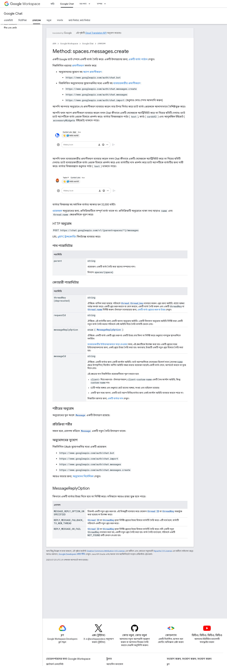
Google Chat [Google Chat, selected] (67, 3)
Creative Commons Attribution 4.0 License (106, 551)
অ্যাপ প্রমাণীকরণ (92, 71)
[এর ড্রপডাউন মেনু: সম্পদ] (106, 4)
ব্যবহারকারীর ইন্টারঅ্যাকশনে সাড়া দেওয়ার (107, 344)
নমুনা (49, 20)
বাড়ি (52, 3)
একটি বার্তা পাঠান (138, 59)
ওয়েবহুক (57, 210)
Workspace (25, 4)
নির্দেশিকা (22, 20)
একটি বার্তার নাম (115, 398)
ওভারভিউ (8, 20)
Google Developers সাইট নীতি (72, 554)
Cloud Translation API (96, 33)
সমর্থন (60, 20)
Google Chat (13, 14)
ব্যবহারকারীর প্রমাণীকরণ (126, 83)
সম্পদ (99, 3)
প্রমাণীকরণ (78, 65)
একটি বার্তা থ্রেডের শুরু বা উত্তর (151, 309)
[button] (20, 24)
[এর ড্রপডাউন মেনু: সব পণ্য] (90, 4)
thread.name (94, 309)
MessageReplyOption (109, 329)
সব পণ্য (83, 3)
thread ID (153, 511)
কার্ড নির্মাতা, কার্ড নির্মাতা (79, 20)
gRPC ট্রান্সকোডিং (67, 236)
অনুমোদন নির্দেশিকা (83, 476)
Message (80, 415)
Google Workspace (69, 43)
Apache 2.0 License (163, 551)
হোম (54, 43)
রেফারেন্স (101, 43)
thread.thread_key (132, 303)
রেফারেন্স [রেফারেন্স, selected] (36, 20)
